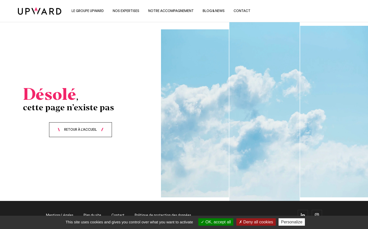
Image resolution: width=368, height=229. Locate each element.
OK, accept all (216, 222)
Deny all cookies (256, 222)
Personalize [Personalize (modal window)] (292, 222)
